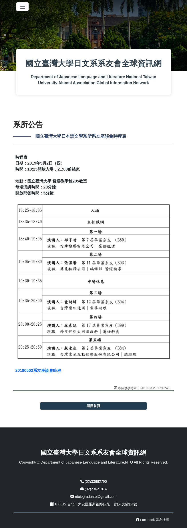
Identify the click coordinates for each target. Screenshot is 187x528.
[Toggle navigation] (22, 6)
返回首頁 (93, 406)
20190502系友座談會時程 (38, 370)
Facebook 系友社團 (152, 520)
